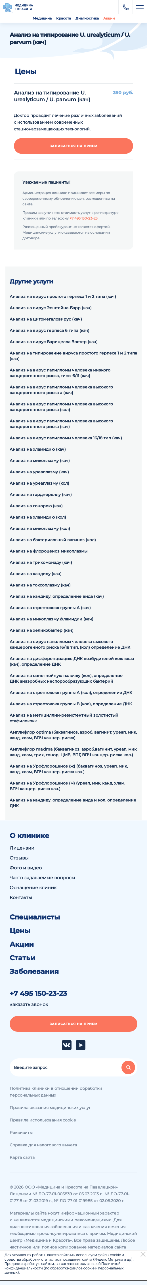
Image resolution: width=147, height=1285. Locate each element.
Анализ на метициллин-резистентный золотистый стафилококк (64, 718)
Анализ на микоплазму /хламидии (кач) (51, 619)
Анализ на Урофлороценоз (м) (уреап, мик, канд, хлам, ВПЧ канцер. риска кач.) (67, 786)
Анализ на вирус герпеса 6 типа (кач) (49, 330)
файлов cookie (82, 1268)
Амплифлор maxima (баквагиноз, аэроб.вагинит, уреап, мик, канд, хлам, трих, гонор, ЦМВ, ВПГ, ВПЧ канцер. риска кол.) (73, 752)
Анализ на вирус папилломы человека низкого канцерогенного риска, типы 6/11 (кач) (60, 373)
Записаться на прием (74, 146)
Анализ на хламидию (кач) (38, 449)
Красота (63, 18)
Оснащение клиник (33, 887)
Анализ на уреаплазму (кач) (39, 471)
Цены (20, 931)
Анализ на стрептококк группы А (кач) (50, 607)
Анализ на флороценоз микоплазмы (48, 551)
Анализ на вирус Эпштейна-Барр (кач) (51, 307)
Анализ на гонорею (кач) (36, 505)
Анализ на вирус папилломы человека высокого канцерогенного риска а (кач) (61, 389)
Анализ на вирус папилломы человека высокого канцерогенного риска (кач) (61, 423)
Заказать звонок (29, 1004)
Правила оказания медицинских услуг (50, 1107)
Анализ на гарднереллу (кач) (41, 494)
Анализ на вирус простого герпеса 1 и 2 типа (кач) (63, 296)
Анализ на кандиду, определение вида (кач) (57, 596)
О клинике (29, 836)
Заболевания (34, 971)
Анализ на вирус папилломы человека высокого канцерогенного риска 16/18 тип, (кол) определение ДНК (70, 644)
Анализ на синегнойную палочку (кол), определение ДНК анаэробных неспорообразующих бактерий (66, 678)
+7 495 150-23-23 (84, 218)
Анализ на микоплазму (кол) (40, 528)
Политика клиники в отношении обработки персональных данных (56, 1092)
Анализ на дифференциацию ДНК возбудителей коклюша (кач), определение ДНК (72, 661)
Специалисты (35, 917)
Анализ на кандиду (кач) (36, 573)
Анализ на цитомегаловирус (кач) (46, 319)
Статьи (22, 958)
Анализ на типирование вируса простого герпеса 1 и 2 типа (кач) (73, 356)
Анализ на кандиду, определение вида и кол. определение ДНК (73, 803)
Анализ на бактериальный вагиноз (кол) (53, 539)
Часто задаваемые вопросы (42, 877)
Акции (109, 18)
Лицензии (22, 848)
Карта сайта (22, 1157)
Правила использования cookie (43, 1120)
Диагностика (87, 18)
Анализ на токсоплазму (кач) (40, 585)
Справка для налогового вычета (43, 1145)
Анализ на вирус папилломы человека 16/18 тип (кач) (66, 437)
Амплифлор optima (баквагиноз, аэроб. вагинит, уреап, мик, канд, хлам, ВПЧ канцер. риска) (73, 735)
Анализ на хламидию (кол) (38, 517)
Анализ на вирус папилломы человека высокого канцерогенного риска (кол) (61, 406)
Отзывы (19, 858)
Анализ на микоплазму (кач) (40, 460)
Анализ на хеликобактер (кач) (42, 630)
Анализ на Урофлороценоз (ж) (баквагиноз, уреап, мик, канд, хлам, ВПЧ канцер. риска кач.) (69, 769)
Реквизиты (21, 1132)
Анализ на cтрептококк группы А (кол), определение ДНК (71, 692)
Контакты (21, 897)
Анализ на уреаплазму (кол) (39, 483)
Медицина (42, 18)
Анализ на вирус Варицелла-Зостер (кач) (54, 341)
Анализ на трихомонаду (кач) (41, 562)
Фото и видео (26, 868)
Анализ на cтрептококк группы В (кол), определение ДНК (71, 703)
